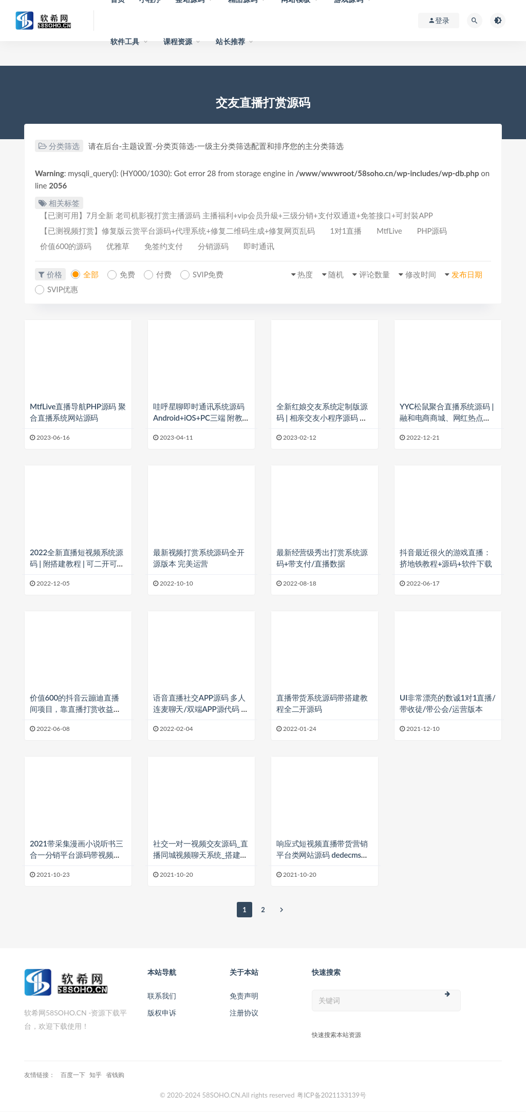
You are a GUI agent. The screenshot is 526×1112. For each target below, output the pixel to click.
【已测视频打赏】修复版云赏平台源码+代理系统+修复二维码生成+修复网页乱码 (178, 231)
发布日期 (465, 275)
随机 (329, 275)
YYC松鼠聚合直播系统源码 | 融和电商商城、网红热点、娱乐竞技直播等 (447, 419)
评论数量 (369, 275)
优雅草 (120, 247)
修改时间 (417, 275)
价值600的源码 (66, 247)
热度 (298, 275)
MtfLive (394, 231)
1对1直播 (348, 231)
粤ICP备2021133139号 (331, 1095)
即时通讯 (266, 247)
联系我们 (161, 996)
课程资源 (178, 41)
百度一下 (73, 1075)
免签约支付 (167, 247)
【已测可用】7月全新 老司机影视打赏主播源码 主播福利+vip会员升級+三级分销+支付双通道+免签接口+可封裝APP (238, 215)
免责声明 (244, 996)
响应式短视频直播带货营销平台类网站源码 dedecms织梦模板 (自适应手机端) (322, 855)
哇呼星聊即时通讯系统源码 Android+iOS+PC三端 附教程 (199, 419)
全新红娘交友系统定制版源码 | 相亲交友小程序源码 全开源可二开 (322, 419)
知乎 (95, 1075)
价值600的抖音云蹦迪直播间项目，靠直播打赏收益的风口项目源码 (75, 710)
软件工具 (125, 41)
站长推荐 (230, 41)
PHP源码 (438, 231)
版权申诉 (161, 1013)
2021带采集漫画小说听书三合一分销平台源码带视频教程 (76, 855)
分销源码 (218, 247)
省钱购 (115, 1075)
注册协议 (244, 1013)
